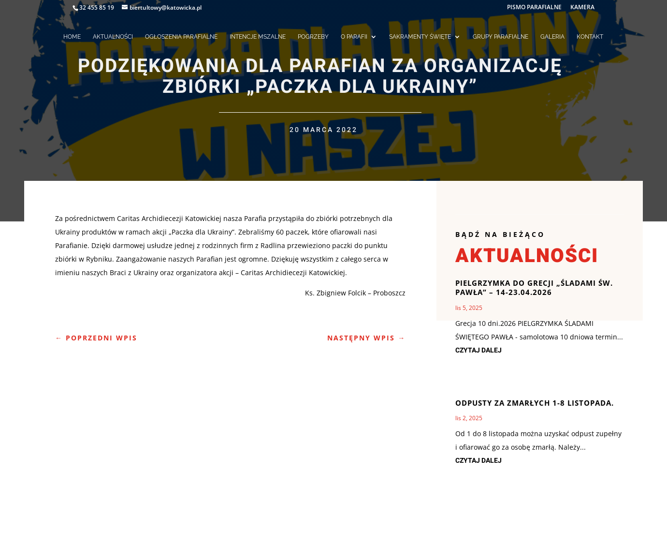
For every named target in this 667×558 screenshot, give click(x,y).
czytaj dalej (478, 350)
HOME (72, 36)
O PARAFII (354, 36)
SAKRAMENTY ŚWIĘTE (420, 36)
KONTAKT (590, 36)
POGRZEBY (313, 36)
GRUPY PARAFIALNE (500, 36)
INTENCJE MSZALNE (258, 36)
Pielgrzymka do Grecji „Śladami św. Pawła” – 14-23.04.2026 (534, 287)
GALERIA (552, 36)
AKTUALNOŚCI (113, 36)
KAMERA (582, 7)
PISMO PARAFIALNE (534, 7)
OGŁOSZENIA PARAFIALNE (181, 36)
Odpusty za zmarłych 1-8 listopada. (534, 403)
